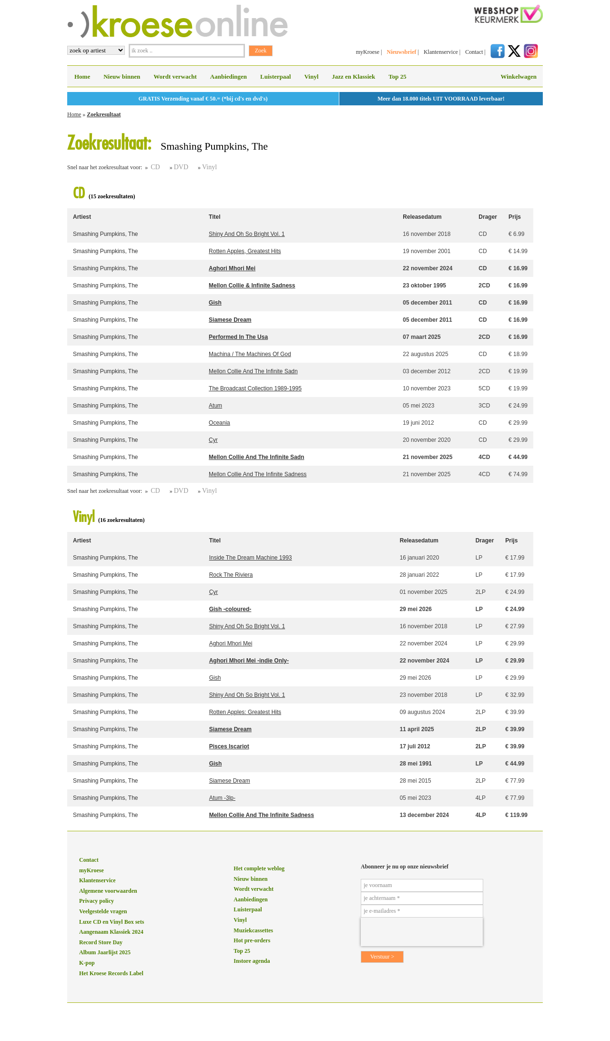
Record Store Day (100, 942)
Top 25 (397, 76)
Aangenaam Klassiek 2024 (111, 932)
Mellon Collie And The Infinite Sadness (257, 474)
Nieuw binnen (121, 76)
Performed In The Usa (238, 337)
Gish (215, 302)
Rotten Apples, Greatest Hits (245, 251)
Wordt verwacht (175, 76)
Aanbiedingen (228, 76)
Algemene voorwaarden (108, 891)
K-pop (87, 962)
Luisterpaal (275, 76)
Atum (215, 405)
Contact (474, 52)
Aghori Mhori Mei (232, 268)
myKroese (367, 52)
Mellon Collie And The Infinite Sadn (253, 371)
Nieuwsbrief (401, 52)
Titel (214, 217)
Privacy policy (96, 901)
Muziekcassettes (253, 930)
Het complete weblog (259, 868)
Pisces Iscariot (229, 746)
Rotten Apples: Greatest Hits (245, 712)
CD (155, 167)
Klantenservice (441, 52)
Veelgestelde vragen (103, 911)
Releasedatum (422, 217)
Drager (487, 217)
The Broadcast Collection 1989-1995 (255, 388)
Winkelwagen (518, 76)
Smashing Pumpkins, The (105, 234)
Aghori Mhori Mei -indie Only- (249, 660)
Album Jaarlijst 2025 (105, 952)
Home (82, 76)
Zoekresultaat (104, 114)
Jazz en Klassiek (353, 76)
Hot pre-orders (252, 940)
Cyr (213, 440)
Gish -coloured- (230, 609)
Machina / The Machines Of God (250, 354)
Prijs (514, 217)
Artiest (82, 217)
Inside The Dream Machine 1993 (250, 557)
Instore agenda (252, 961)
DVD (181, 167)
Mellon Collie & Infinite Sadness (252, 285)
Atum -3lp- (222, 798)
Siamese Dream (230, 319)
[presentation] (422, 932)
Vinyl (311, 76)
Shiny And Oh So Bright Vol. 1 (247, 234)
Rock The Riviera (231, 575)
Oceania (219, 422)
